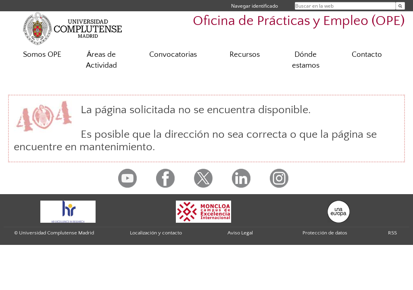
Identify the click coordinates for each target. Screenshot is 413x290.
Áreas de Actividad (101, 60)
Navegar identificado (254, 5)
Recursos (244, 54)
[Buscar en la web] (400, 6)
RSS (392, 233)
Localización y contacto (156, 233)
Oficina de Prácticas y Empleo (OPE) (299, 21)
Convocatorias (173, 54)
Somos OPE (42, 54)
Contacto (367, 54)
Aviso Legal (240, 233)
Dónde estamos (305, 60)
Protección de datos (324, 233)
